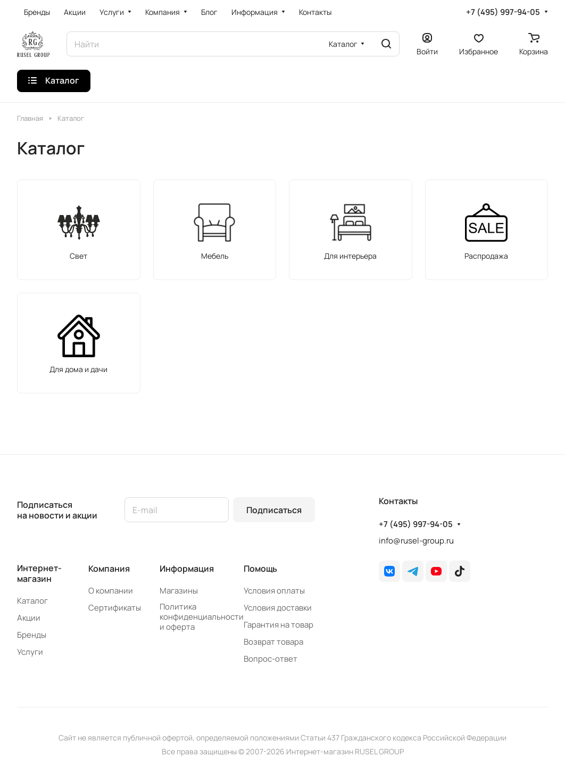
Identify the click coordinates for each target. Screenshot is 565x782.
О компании (110, 590)
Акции (28, 617)
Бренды (31, 634)
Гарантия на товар (278, 624)
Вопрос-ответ (270, 658)
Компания (109, 568)
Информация (187, 568)
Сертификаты (114, 607)
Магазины (179, 590)
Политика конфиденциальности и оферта (202, 616)
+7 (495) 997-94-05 (503, 12)
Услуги (30, 651)
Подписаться (274, 510)
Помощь (260, 568)
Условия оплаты (274, 590)
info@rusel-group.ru (416, 540)
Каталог (32, 600)
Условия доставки (278, 607)
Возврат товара (273, 641)
